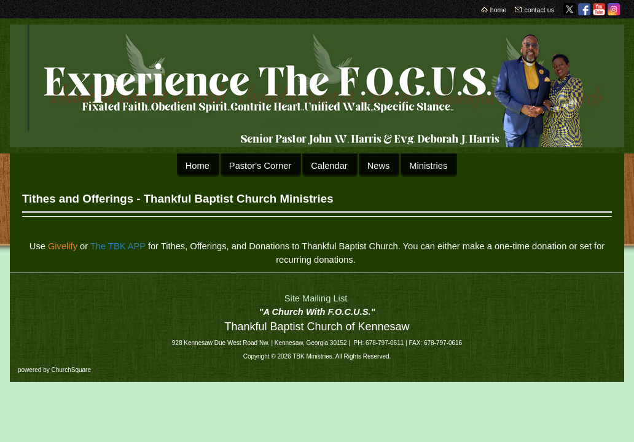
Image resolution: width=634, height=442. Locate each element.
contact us (539, 10)
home (498, 10)
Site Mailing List (316, 298)
